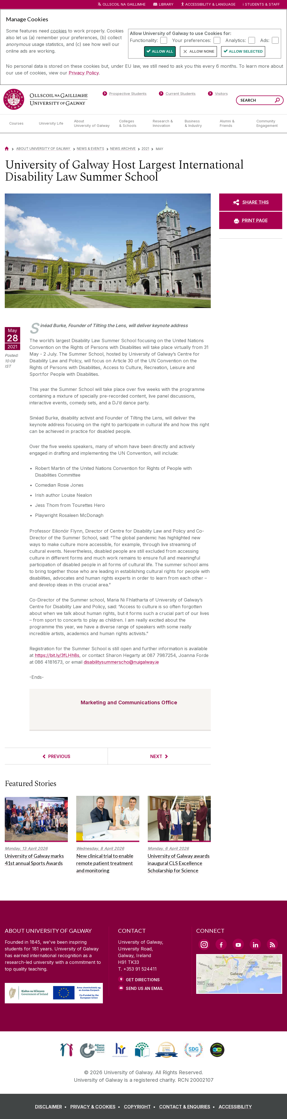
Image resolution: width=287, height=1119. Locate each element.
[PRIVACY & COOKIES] (96, 1106)
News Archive (123, 148)
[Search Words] (260, 100)
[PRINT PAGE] (250, 220)
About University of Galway (43, 148)
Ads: (264, 40)
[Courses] (19, 123)
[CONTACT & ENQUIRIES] (188, 1106)
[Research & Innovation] (164, 123)
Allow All (162, 51)
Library (166, 4)
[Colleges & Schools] (131, 123)
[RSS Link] (272, 944)
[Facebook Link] (221, 944)
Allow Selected (246, 51)
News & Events (90, 148)
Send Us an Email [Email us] (144, 988)
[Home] (7, 148)
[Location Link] (239, 990)
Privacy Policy (84, 73)
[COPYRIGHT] (141, 1106)
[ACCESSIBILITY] (235, 1106)
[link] (66, 1049)
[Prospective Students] (124, 94)
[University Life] (51, 123)
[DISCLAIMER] (52, 1106)
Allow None (201, 51)
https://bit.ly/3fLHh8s (57, 655)
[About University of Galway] (92, 123)
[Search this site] (277, 101)
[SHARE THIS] (250, 202)
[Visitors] (218, 94)
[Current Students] (177, 94)
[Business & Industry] (197, 123)
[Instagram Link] (204, 944)
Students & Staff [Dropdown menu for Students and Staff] (262, 4)
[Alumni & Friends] (233, 123)
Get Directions (143, 979)
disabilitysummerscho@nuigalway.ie (121, 662)
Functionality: (144, 40)
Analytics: (235, 40)
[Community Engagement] (267, 123)
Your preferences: (191, 40)
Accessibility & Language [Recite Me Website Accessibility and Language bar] (208, 4)
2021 (145, 148)
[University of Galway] (45, 99)
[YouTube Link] (238, 944)
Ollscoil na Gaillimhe (124, 4)
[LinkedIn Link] (255, 944)
